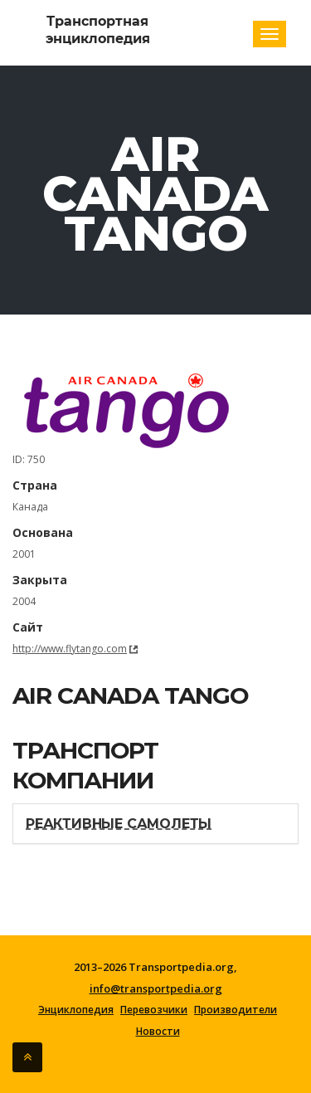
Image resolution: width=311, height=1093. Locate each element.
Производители (235, 1010)
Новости (158, 1032)
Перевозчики (153, 1010)
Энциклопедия (76, 1010)
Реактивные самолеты (118, 824)
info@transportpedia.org (156, 988)
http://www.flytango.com (69, 649)
